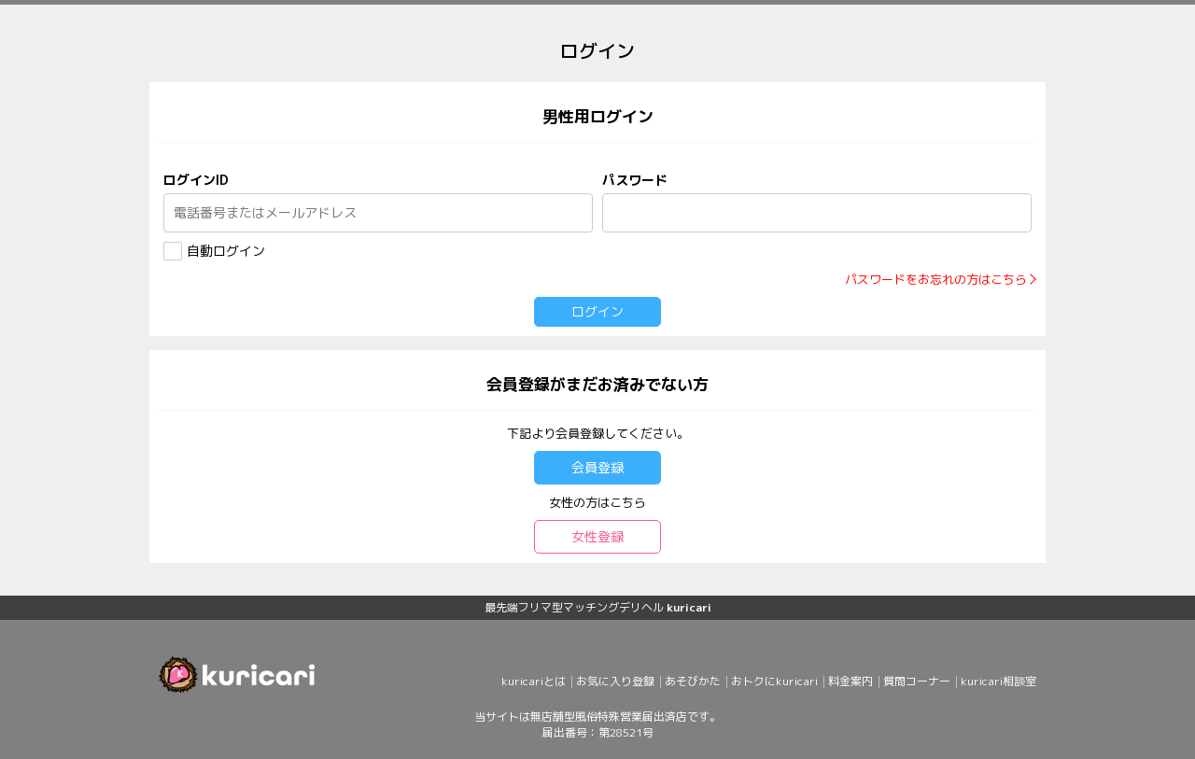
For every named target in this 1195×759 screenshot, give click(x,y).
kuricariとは (533, 681)
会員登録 (597, 467)
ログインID (196, 180)
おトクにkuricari (774, 681)
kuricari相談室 (998, 681)
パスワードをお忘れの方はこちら (936, 279)
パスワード (635, 180)
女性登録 (597, 536)
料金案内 (850, 681)
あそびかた (693, 681)
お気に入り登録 (615, 681)
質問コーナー (916, 681)
